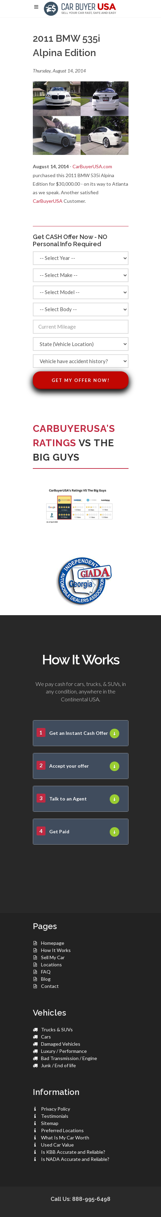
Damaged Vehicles (60, 1044)
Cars (46, 1037)
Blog (46, 979)
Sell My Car (53, 957)
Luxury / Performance (64, 1051)
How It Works (56, 950)
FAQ (46, 972)
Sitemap (49, 1123)
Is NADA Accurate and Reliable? (75, 1159)
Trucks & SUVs (57, 1029)
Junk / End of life (58, 1065)
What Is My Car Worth (65, 1137)
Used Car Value (57, 1145)
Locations (51, 964)
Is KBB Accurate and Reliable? (73, 1152)
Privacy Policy (55, 1109)
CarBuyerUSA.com (92, 166)
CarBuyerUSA (48, 201)
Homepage (52, 943)
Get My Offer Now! (81, 380)
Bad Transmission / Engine (69, 1058)
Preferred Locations (62, 1130)
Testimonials (54, 1116)
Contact (50, 986)
